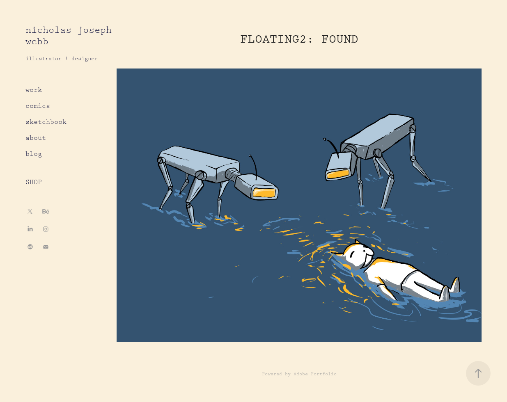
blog (33, 154)
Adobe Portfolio (315, 374)
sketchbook (46, 122)
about (35, 138)
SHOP (33, 182)
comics (37, 106)
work (33, 90)
